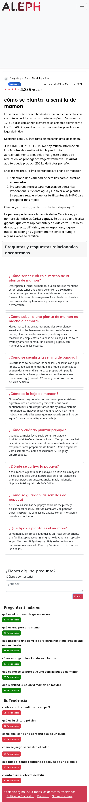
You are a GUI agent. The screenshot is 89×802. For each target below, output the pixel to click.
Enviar (78, 596)
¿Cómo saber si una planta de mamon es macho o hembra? (43, 318)
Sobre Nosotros (62, 796)
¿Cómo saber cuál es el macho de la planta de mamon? (39, 278)
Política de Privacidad (20, 796)
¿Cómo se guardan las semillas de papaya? (37, 497)
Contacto (43, 796)
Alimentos (14, 84)
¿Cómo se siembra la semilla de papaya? (43, 357)
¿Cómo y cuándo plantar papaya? (37, 430)
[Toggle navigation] (82, 6)
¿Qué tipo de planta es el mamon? (38, 528)
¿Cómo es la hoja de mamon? (33, 393)
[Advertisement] (44, 38)
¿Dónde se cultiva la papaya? (34, 466)
